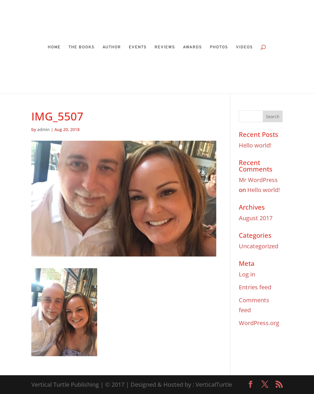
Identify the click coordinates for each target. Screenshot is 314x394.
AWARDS (192, 47)
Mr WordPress (258, 180)
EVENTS (138, 47)
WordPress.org (259, 323)
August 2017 (255, 218)
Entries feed (255, 287)
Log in (247, 274)
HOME (54, 47)
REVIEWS (165, 47)
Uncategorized (258, 246)
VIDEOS (244, 47)
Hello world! (255, 145)
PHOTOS (219, 47)
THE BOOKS (81, 47)
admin (43, 129)
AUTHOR (111, 47)
